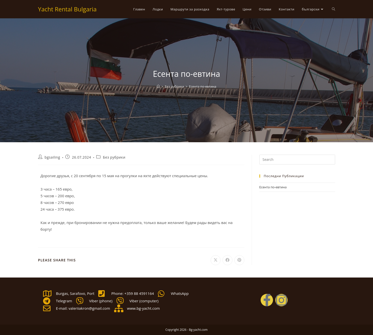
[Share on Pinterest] (239, 260)
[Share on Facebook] (227, 260)
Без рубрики (114, 157)
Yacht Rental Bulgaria (67, 9)
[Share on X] (216, 260)
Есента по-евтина (202, 86)
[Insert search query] (297, 160)
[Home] (158, 86)
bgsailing (52, 157)
